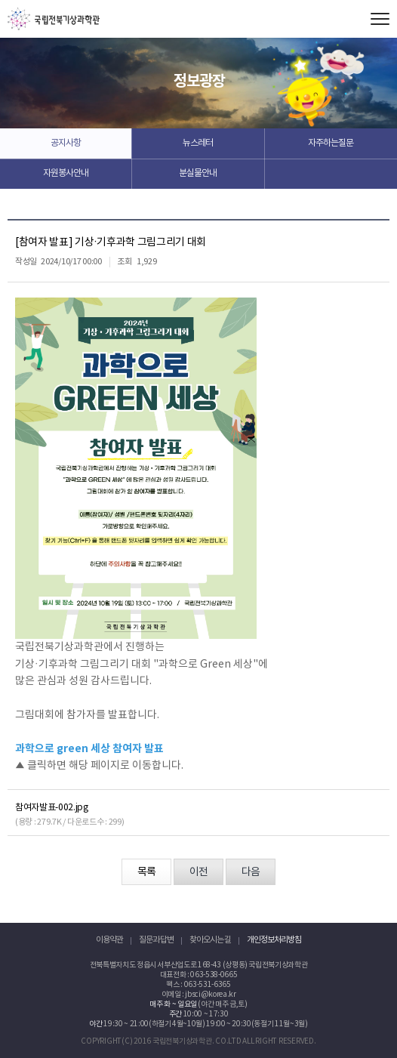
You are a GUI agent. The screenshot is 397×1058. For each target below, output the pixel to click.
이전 (198, 872)
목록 (146, 872)
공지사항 (66, 143)
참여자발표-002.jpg (51, 808)
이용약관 (109, 940)
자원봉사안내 (65, 173)
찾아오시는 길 (210, 940)
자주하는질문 (330, 143)
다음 (251, 872)
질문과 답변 (156, 940)
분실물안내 (198, 173)
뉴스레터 (198, 143)
